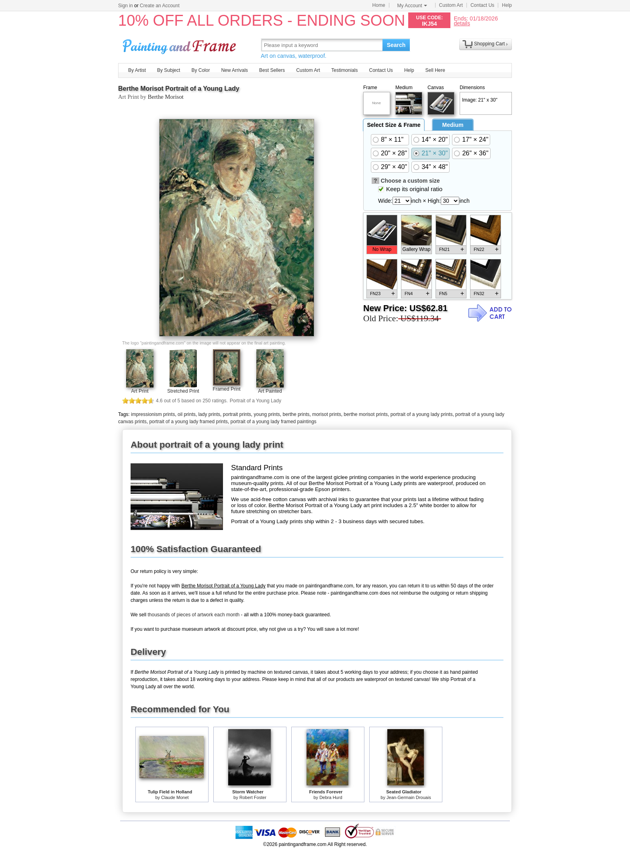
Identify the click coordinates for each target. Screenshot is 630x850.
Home (378, 5)
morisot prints (326, 414)
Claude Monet (175, 797)
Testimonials (344, 70)
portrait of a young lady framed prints (188, 421)
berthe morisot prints (366, 414)
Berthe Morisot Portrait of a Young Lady (178, 88)
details (462, 23)
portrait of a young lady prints (422, 414)
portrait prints (237, 414)
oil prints (187, 414)
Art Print (139, 391)
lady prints (209, 414)
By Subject (168, 70)
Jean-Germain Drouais (409, 797)
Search (396, 45)
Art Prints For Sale (180, 45)
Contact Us (482, 5)
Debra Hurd (330, 797)
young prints (267, 414)
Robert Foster (252, 797)
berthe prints (296, 414)
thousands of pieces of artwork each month (193, 615)
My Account (412, 5)
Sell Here (435, 70)
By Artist (137, 70)
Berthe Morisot (166, 97)
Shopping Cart (489, 44)
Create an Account (160, 5)
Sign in (125, 5)
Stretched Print (183, 391)
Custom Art (451, 5)
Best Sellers (272, 70)
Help (507, 5)
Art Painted (270, 391)
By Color (200, 70)
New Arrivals (234, 70)
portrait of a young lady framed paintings (273, 421)
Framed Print (226, 389)
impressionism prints (153, 414)
